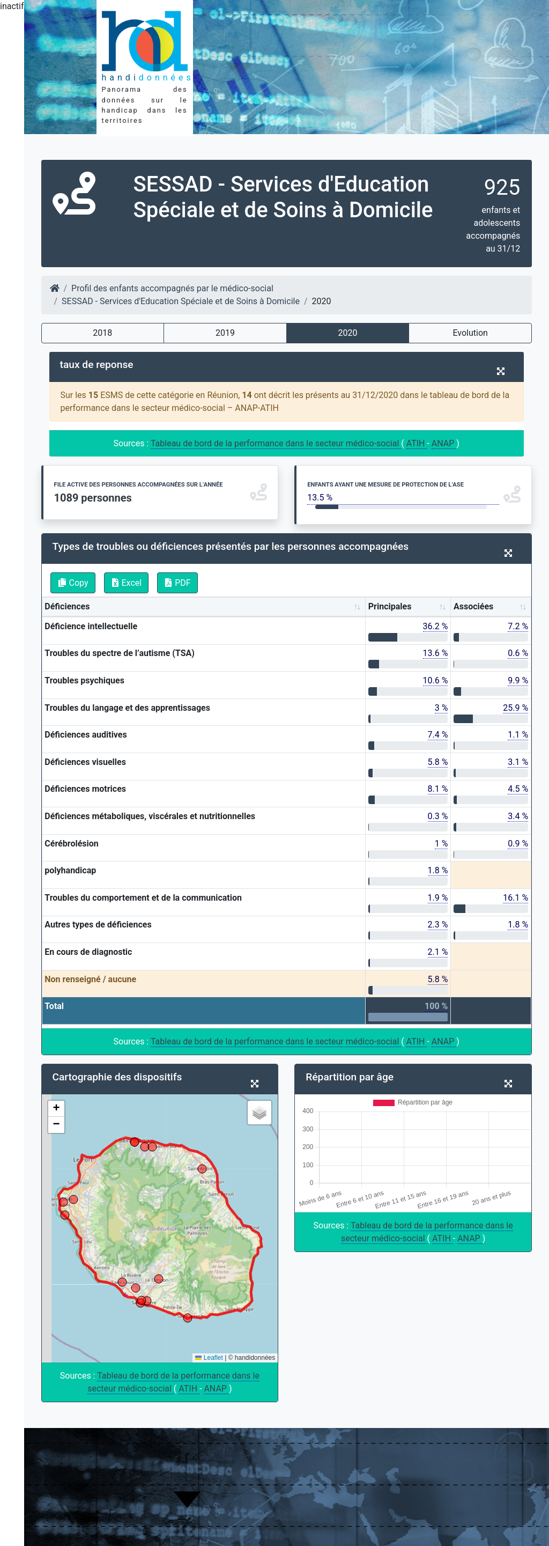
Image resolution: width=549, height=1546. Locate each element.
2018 (102, 333)
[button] (56, 1109)
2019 (225, 333)
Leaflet (208, 1357)
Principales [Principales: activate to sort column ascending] (390, 606)
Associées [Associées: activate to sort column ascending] (473, 606)
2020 (348, 333)
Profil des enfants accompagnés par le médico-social (172, 288)
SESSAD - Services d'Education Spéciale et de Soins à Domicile (181, 301)
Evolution (469, 333)
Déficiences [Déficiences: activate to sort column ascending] (67, 606)
